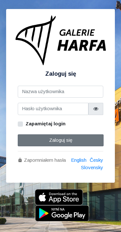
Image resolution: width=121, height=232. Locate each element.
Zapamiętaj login (45, 123)
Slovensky (92, 167)
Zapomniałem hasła (42, 160)
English (78, 160)
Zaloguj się (60, 140)
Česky (96, 160)
